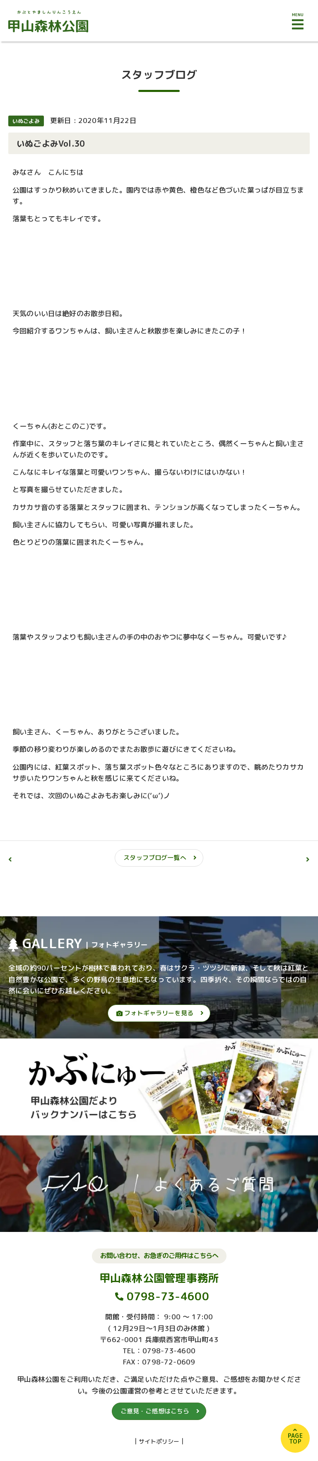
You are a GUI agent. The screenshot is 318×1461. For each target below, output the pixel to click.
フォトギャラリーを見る (154, 1013)
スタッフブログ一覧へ (154, 857)
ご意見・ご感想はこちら (155, 1411)
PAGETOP (295, 1438)
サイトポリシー (159, 1441)
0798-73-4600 (168, 1296)
